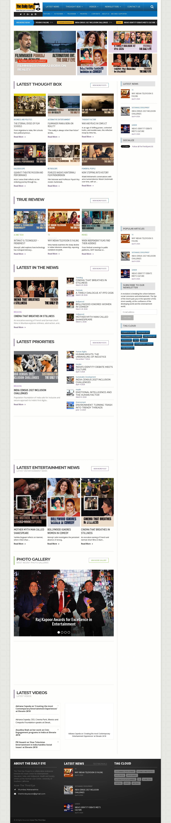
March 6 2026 (81, 397)
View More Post (100, 469)
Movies (84, 234)
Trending (79, 277)
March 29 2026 (81, 285)
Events (127, 783)
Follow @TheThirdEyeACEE (142, 146)
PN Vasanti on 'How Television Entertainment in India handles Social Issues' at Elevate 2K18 (34, 745)
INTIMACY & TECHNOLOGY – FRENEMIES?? (26, 242)
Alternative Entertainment (59, 119)
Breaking (18, 311)
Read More (20, 137)
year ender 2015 (149, 336)
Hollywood (80, 314)
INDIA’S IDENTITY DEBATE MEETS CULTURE (140, 22)
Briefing (118, 783)
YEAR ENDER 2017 (127, 348)
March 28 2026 (81, 295)
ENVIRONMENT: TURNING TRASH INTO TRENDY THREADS (94, 406)
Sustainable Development (66, 22)
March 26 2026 (81, 309)
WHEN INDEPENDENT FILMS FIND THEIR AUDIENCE (96, 242)
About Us (105, 14)
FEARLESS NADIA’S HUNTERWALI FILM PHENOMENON (62, 174)
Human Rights (81, 351)
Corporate (95, 14)
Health (78, 389)
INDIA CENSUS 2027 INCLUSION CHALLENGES (92, 22)
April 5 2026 (136, 99)
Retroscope (52, 168)
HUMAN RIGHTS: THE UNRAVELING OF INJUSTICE (91, 355)
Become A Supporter (119, 14)
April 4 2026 (80, 384)
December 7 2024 (83, 359)
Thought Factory (89, 119)
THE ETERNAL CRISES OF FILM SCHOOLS (27, 125)
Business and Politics (23, 119)
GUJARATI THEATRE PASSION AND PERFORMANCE (28, 174)
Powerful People (88, 168)
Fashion (144, 340)
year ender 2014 (143, 332)
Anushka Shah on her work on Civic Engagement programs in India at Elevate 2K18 (36, 732)
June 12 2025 (81, 410)
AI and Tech (18, 234)
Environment (81, 402)
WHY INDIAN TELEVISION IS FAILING (36, 22)
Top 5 (136, 340)
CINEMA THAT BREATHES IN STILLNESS (34, 316)
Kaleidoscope (19, 168)
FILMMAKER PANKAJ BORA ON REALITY (60, 125)
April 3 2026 (80, 372)
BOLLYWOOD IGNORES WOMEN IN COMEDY (93, 305)
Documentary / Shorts (143, 344)
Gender (120, 22)
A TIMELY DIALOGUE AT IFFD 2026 (95, 293)
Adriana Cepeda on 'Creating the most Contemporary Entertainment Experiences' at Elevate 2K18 (36, 709)
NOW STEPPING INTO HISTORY (95, 172)
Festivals (79, 290)
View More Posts (99, 85)
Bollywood (80, 301)
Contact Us (133, 6)
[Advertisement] (64, 438)
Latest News (52, 6)
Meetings (136, 783)
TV (49, 234)
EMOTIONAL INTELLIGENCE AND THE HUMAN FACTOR (94, 393)
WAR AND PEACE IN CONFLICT (94, 123)
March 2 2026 (81, 322)
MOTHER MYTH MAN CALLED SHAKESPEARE (92, 318)
